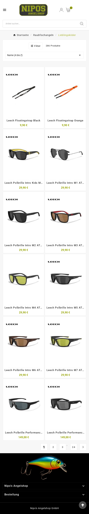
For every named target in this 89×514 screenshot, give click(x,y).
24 (73, 447)
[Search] (40, 23)
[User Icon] (61, 10)
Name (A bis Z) (44, 55)
